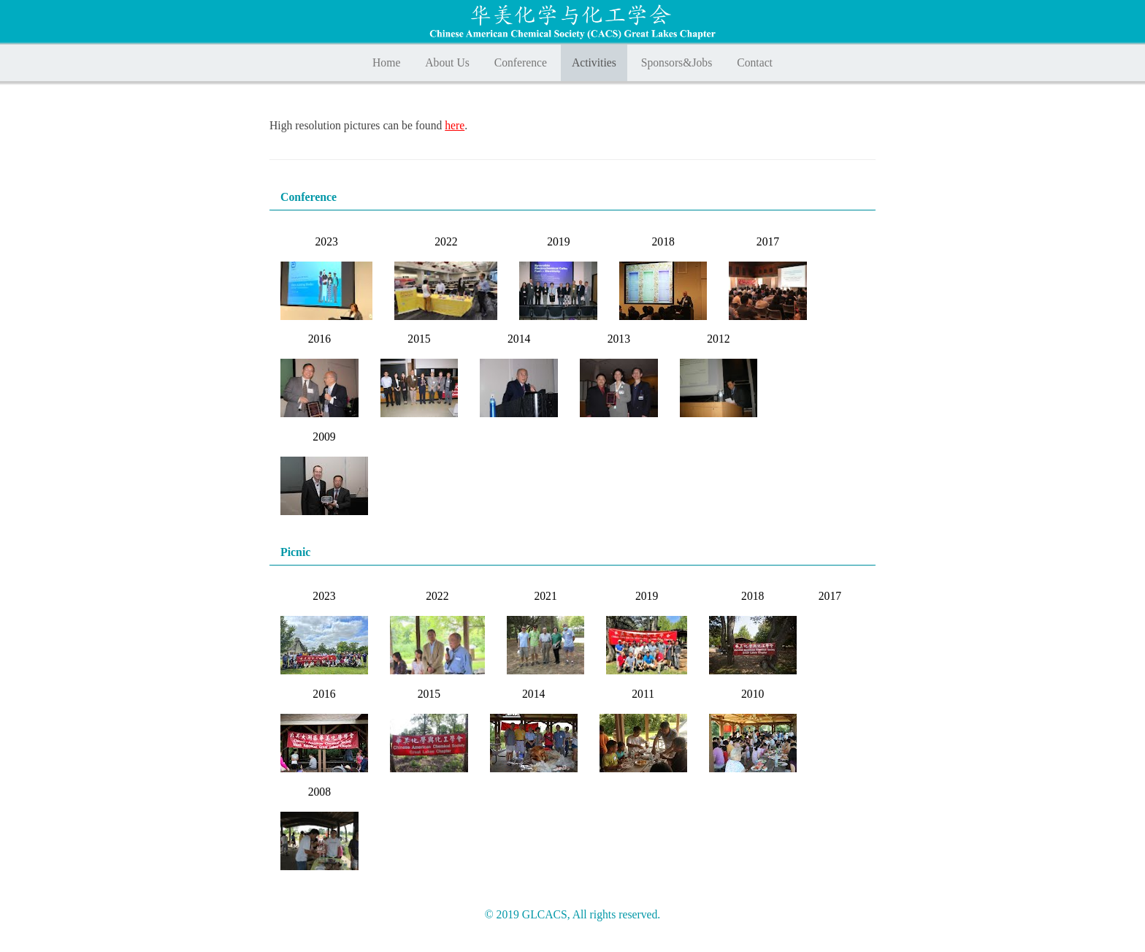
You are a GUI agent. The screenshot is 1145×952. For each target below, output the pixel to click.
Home (386, 62)
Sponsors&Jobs (677, 62)
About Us (447, 62)
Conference (520, 62)
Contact (755, 62)
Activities (594, 62)
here (454, 125)
